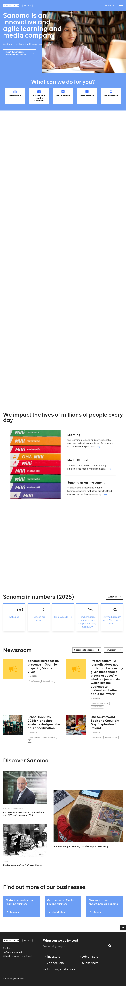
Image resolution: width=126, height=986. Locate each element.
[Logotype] (11, 5)
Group (26, 5)
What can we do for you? (60, 941)
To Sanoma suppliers (14, 952)
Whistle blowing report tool (17, 956)
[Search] (110, 946)
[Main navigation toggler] (120, 5)
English (108, 5)
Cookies (7, 948)
